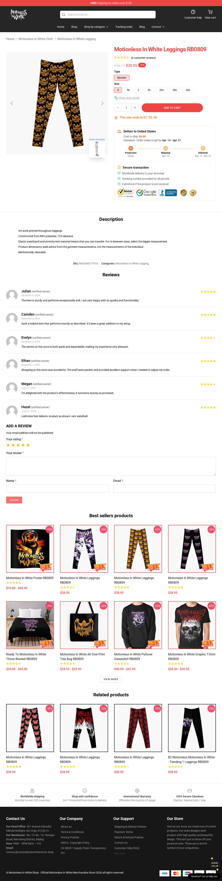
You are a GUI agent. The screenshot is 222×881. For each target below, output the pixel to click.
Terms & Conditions (72, 832)
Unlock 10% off (214, 864)
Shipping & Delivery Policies (130, 826)
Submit (14, 500)
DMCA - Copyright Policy (75, 842)
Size (116, 83)
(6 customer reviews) (143, 57)
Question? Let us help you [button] (204, 876)
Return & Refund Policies (128, 837)
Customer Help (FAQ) (126, 848)
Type (117, 71)
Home (10, 39)
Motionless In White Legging (76, 39)
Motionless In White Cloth (36, 39)
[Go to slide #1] (47, 169)
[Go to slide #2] (67, 169)
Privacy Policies (70, 837)
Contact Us (121, 842)
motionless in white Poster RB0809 (30, 578)
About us (66, 826)
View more (111, 679)
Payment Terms (123, 832)
